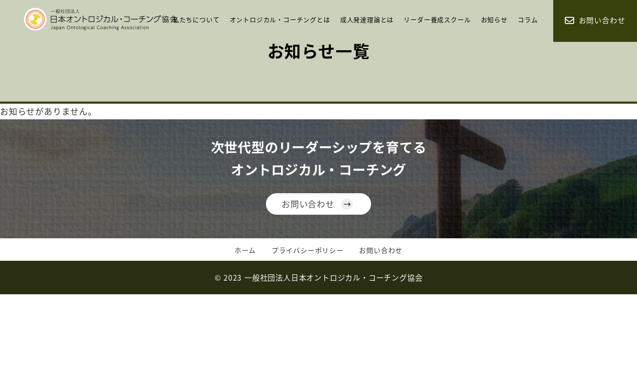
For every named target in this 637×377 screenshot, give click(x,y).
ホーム (245, 250)
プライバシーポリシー (308, 250)
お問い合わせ (308, 203)
